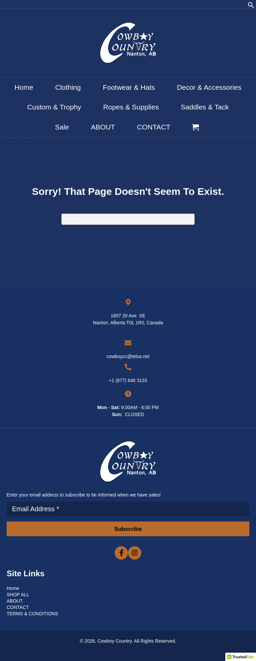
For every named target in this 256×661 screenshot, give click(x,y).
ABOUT (103, 127)
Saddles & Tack (205, 107)
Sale (62, 127)
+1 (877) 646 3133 (128, 380)
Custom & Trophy (54, 107)
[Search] (128, 219)
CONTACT (153, 127)
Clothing (68, 87)
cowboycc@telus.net (128, 356)
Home (24, 87)
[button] (251, 6)
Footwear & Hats (129, 87)
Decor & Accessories (209, 87)
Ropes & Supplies (131, 107)
